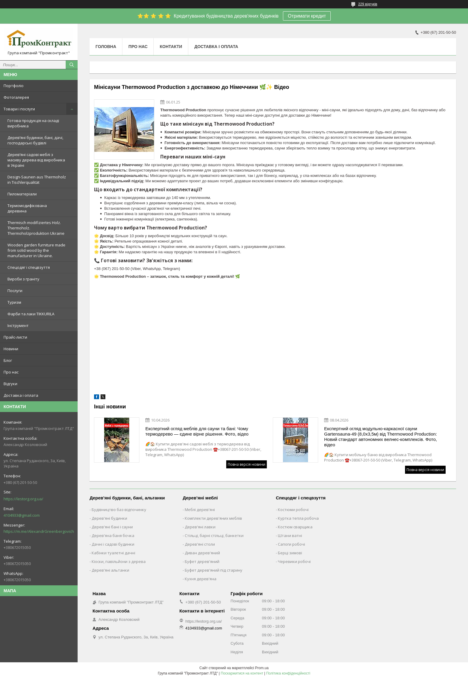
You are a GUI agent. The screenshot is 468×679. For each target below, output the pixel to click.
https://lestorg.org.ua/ (23, 498)
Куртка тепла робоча (298, 518)
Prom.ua (262, 668)
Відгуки (10, 383)
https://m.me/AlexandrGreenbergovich (39, 531)
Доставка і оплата (21, 395)
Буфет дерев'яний (202, 561)
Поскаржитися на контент (242, 673)
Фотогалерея (16, 97)
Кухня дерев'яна (200, 578)
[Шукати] (72, 64)
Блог (8, 360)
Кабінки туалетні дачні (113, 552)
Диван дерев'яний (202, 552)
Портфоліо (14, 85)
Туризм (14, 302)
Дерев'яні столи (200, 544)
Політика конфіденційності (288, 673)
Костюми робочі (293, 509)
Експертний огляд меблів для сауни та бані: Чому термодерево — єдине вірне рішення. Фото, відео (197, 431)
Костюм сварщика (295, 527)
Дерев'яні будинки (109, 518)
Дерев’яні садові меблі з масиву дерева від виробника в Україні (36, 160)
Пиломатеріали (22, 194)
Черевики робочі (294, 561)
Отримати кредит (307, 15)
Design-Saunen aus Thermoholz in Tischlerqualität (36, 179)
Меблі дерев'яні (200, 509)
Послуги (14, 290)
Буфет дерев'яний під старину (213, 570)
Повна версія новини (246, 464)
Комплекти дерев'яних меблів (213, 518)
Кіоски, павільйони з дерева (119, 561)
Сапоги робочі (291, 544)
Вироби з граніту (23, 279)
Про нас (11, 372)
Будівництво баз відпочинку (119, 509)
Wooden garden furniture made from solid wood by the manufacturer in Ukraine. (36, 250)
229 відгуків (367, 4)
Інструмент (18, 325)
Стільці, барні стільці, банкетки (214, 535)
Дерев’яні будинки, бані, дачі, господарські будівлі (35, 140)
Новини (11, 348)
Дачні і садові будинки (113, 544)
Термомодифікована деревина (27, 208)
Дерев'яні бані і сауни (112, 527)
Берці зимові (290, 552)
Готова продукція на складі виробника (33, 123)
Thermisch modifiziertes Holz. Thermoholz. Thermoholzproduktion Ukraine (35, 228)
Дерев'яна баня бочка (113, 535)
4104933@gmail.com (22, 515)
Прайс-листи (15, 337)
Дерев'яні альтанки (110, 570)
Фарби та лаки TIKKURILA (30, 314)
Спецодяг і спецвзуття (28, 267)
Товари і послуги (19, 109)
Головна (106, 46)
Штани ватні (290, 535)
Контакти (171, 46)
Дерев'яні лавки (200, 527)
